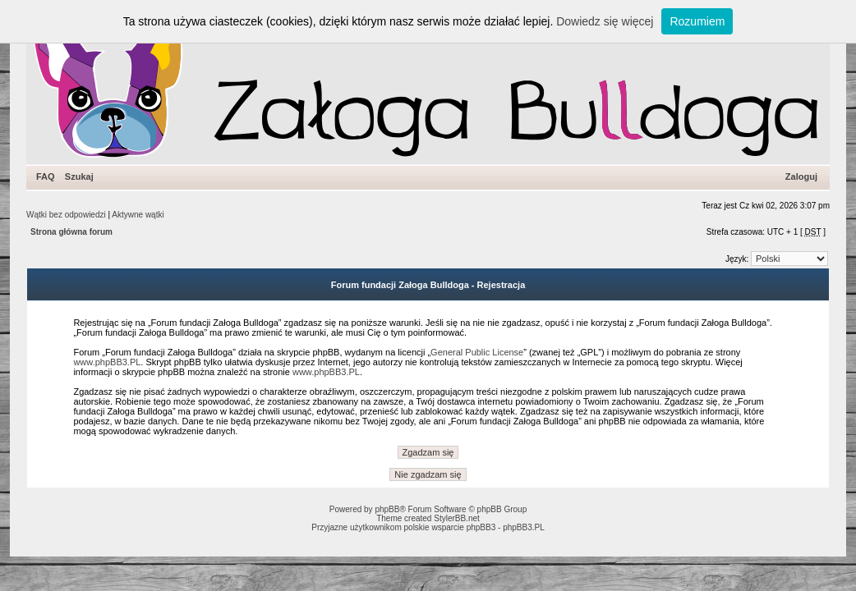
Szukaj (79, 176)
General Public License (476, 352)
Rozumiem (697, 21)
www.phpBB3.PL (106, 362)
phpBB (387, 509)
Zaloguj (801, 176)
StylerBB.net (457, 518)
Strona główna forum (71, 231)
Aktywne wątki (137, 214)
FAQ (45, 176)
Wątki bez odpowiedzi (66, 214)
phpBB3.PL (524, 527)
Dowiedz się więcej (604, 21)
